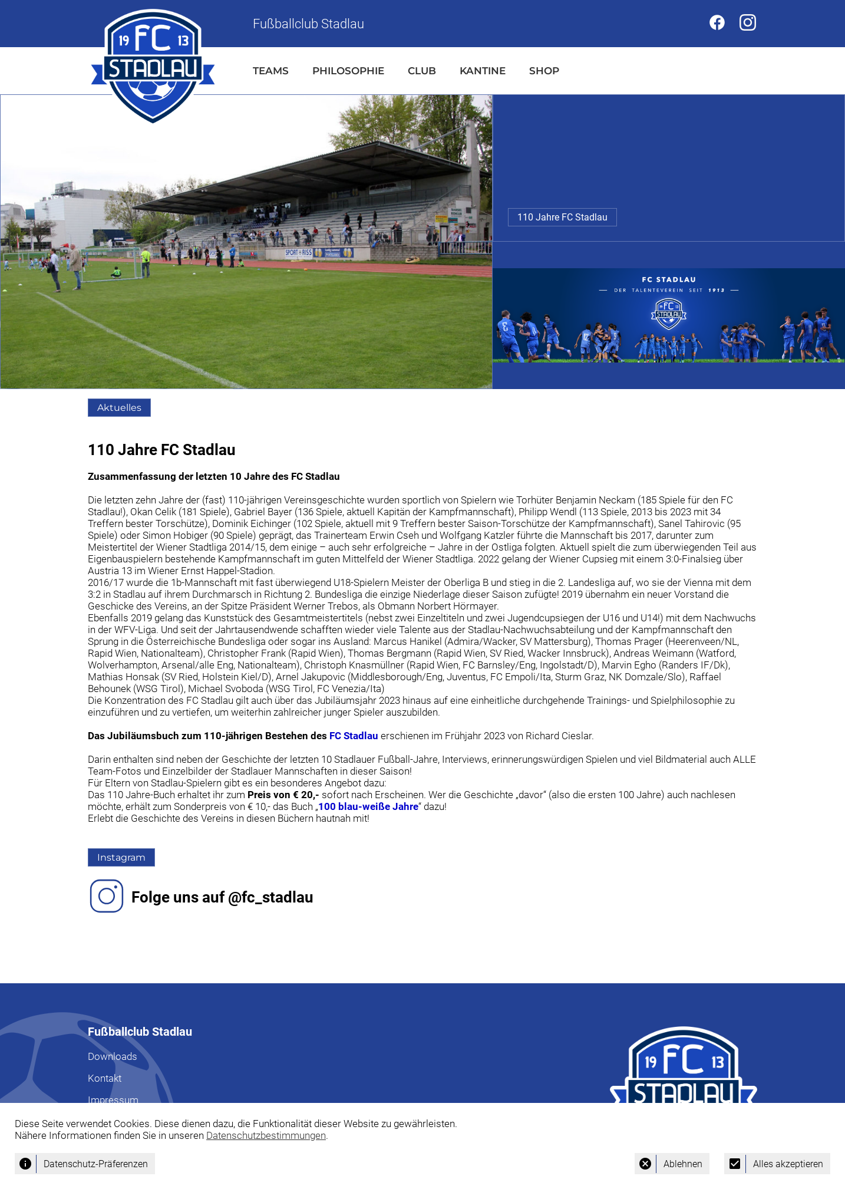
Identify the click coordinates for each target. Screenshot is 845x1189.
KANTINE (483, 71)
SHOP (544, 71)
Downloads (112, 1056)
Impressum (113, 1100)
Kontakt (104, 1078)
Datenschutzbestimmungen (266, 1135)
